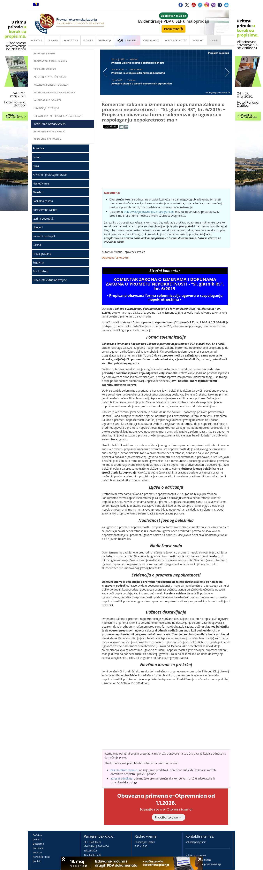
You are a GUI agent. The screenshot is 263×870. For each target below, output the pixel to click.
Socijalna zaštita (43, 201)
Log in (214, 40)
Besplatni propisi (44, 53)
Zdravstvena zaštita (45, 210)
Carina (37, 245)
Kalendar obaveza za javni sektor (55, 92)
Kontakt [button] (198, 40)
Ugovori (38, 227)
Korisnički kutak (41, 856)
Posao (37, 157)
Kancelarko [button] (151, 40)
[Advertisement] (62, 316)
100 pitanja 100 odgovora (49, 123)
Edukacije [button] (105, 40)
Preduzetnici (41, 271)
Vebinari (37, 852)
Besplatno (71, 40)
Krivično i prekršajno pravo (50, 174)
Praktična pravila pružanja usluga (203, 864)
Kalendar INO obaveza (47, 100)
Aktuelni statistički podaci (50, 77)
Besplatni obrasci (45, 69)
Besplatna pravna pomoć (49, 131)
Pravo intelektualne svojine (50, 280)
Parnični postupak (44, 236)
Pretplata (38, 848)
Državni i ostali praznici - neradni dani (58, 116)
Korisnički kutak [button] (176, 40)
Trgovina (38, 262)
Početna (36, 40)
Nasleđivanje (41, 183)
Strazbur (38, 192)
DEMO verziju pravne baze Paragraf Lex (149, 212)
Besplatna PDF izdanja (47, 139)
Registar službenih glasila (50, 61)
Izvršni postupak (43, 218)
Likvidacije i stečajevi (46, 108)
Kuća (36, 166)
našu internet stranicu (124, 770)
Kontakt (37, 861)
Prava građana (42, 253)
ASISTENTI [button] (127, 40)
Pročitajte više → (168, 817)
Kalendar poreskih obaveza (51, 84)
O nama (53, 40)
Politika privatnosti (195, 855)
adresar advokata (121, 778)
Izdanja (88, 40)
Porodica (38, 148)
